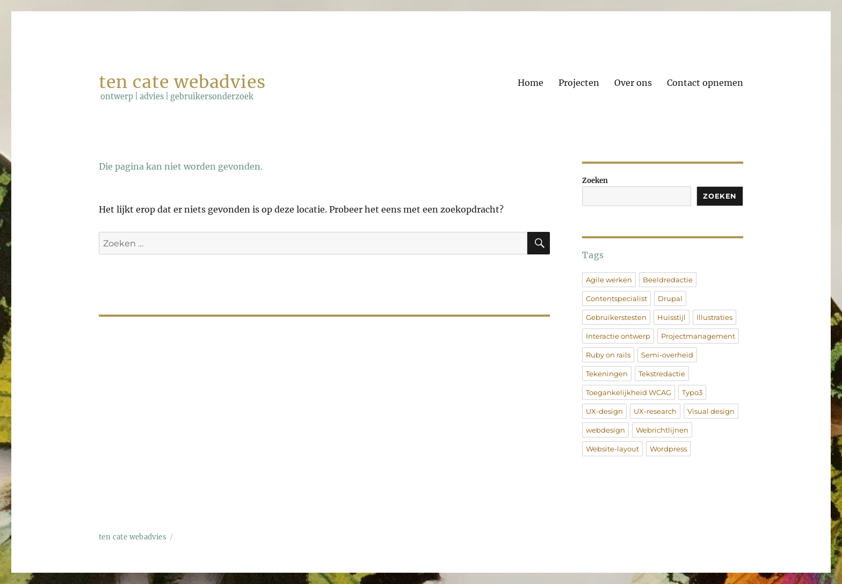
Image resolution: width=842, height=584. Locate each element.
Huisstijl (671, 317)
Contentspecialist (616, 298)
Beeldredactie (668, 279)
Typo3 (692, 392)
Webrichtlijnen (662, 430)
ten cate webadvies (182, 82)
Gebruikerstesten (616, 317)
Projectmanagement (698, 336)
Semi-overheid (667, 355)
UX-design (604, 411)
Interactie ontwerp (618, 336)
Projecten (578, 82)
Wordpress (668, 448)
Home (530, 82)
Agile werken (609, 279)
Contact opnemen (705, 82)
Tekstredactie (661, 373)
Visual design (711, 411)
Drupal (670, 298)
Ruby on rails (608, 355)
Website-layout (612, 448)
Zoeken (595, 180)
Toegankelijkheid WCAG (628, 392)
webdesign (605, 430)
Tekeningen (607, 373)
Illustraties (714, 317)
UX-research (655, 411)
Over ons (633, 82)
